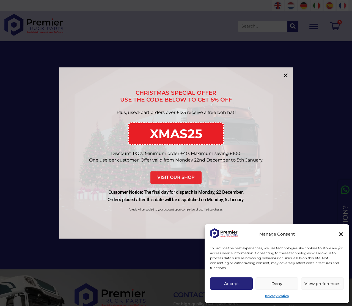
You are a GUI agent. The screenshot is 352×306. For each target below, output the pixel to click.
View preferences (322, 283)
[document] (176, 153)
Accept (231, 283)
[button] (341, 234)
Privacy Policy (277, 296)
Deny (276, 283)
